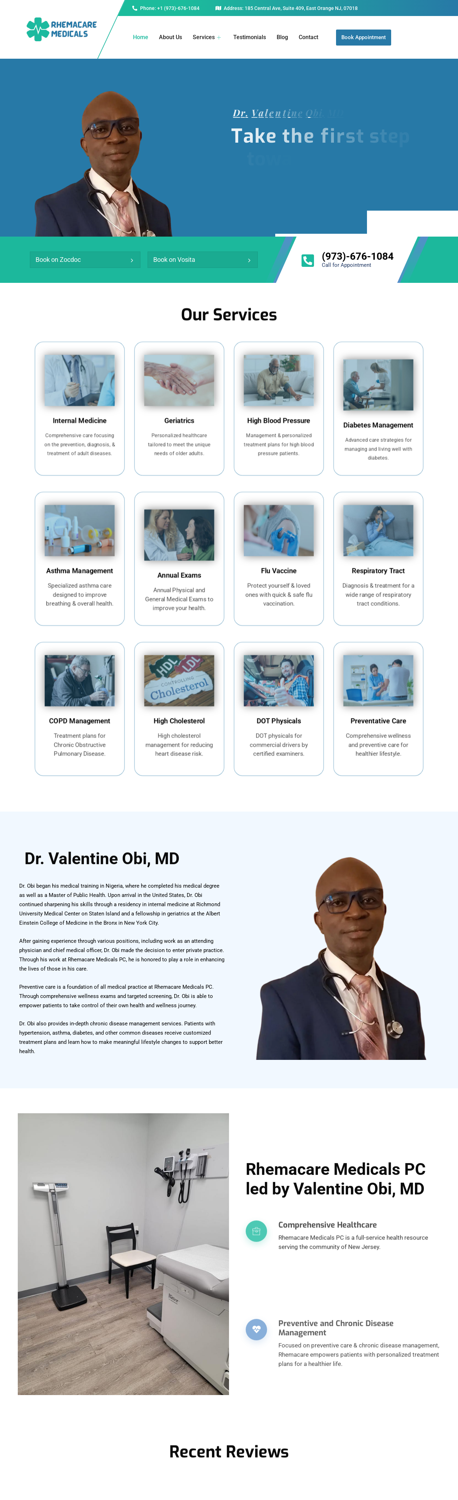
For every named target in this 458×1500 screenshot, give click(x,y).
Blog (282, 37)
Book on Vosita (174, 259)
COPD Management (79, 717)
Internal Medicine (80, 416)
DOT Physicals (279, 717)
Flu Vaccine (279, 567)
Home (140, 37)
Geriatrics (179, 416)
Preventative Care (378, 717)
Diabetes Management (378, 419)
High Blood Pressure (278, 416)
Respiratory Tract (378, 567)
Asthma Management (79, 567)
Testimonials (249, 37)
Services (208, 37)
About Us (170, 37)
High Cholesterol (179, 717)
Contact (308, 37)
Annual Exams (179, 569)
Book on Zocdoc (58, 259)
